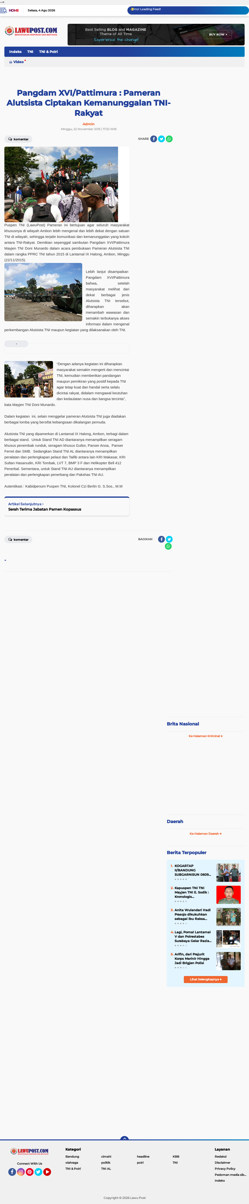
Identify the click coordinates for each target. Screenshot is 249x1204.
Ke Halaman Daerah (206, 833)
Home (14, 10)
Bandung (72, 1156)
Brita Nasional (183, 724)
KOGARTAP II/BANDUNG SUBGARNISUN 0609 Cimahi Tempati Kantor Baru (192, 870)
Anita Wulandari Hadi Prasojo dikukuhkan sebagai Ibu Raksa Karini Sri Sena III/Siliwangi (193, 914)
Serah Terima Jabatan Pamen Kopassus (44, 509)
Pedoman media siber (231, 1175)
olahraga (71, 1162)
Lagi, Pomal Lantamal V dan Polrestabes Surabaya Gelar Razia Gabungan (193, 936)
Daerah (175, 821)
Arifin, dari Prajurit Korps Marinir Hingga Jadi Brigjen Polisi (192, 958)
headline (143, 1156)
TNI (30, 52)
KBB (176, 1156)
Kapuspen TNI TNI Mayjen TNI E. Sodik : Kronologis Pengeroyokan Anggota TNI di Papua (193, 892)
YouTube (50, 1174)
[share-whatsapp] (169, 138)
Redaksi (220, 1156)
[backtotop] (124, 1140)
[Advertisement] (206, 680)
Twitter (41, 1174)
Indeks (15, 52)
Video (18, 62)
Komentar (18, 138)
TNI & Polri (48, 52)
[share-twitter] (161, 138)
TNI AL (106, 1168)
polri (140, 1162)
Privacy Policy (225, 1168)
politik (105, 1162)
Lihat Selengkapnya (206, 979)
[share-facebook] (153, 138)
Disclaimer (222, 1162)
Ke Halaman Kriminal (206, 736)
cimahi (106, 1156)
